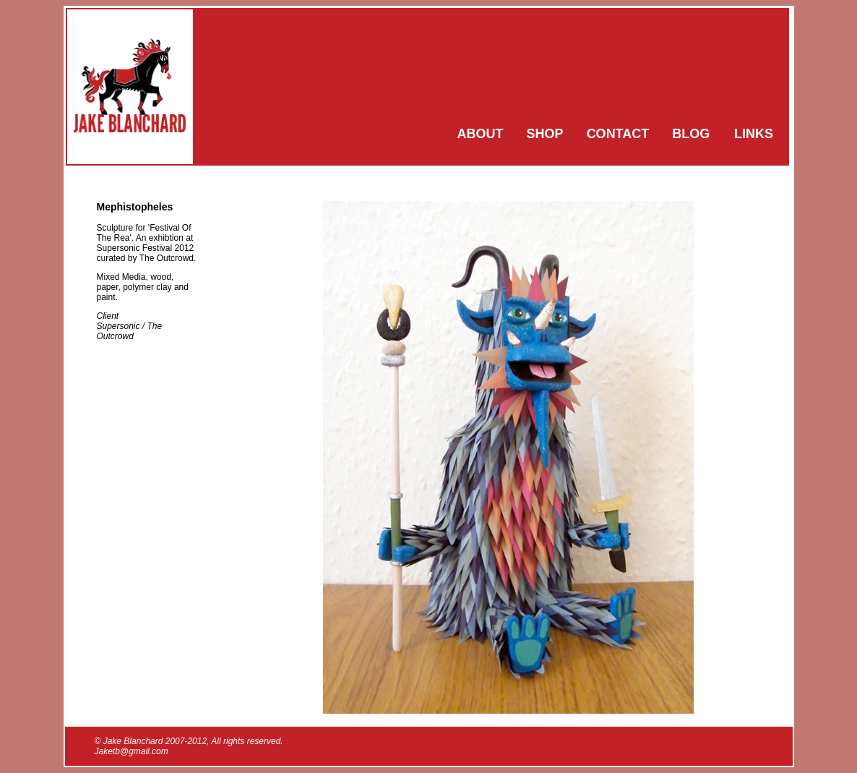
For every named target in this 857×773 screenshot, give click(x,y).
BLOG (691, 134)
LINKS (753, 134)
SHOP (545, 134)
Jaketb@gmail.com (131, 751)
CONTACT (618, 134)
